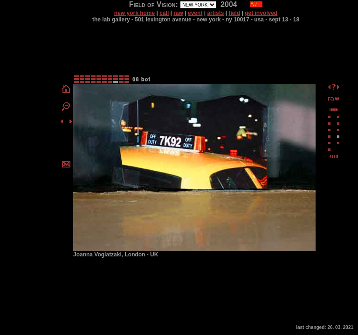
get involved (261, 13)
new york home (134, 13)
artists (215, 13)
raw (178, 13)
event (195, 13)
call (164, 13)
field (234, 13)
